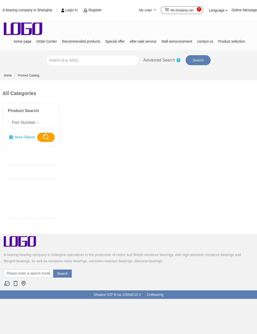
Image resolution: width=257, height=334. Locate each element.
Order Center (46, 41)
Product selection (231, 41)
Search (198, 60)
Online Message (244, 10)
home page (22, 41)
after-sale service (143, 41)
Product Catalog (28, 75)
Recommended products (81, 41)
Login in (70, 10)
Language (218, 10)
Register (93, 10)
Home (8, 75)
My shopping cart (183, 9)
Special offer (115, 41)
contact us (205, 41)
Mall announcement (176, 41)
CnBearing (155, 295)
